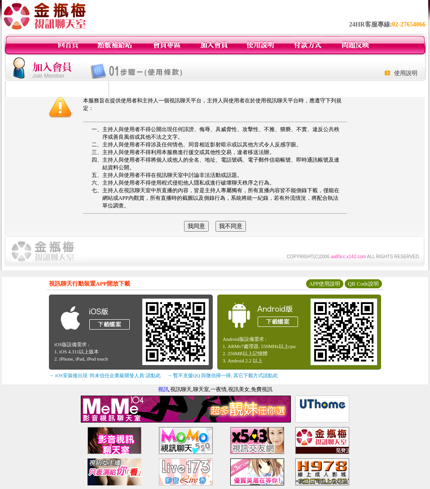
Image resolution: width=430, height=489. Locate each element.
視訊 (163, 389)
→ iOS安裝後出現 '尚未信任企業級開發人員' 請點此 (105, 375)
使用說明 (405, 73)
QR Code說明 (363, 284)
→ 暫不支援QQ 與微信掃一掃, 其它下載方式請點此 (222, 375)
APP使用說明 (324, 284)
